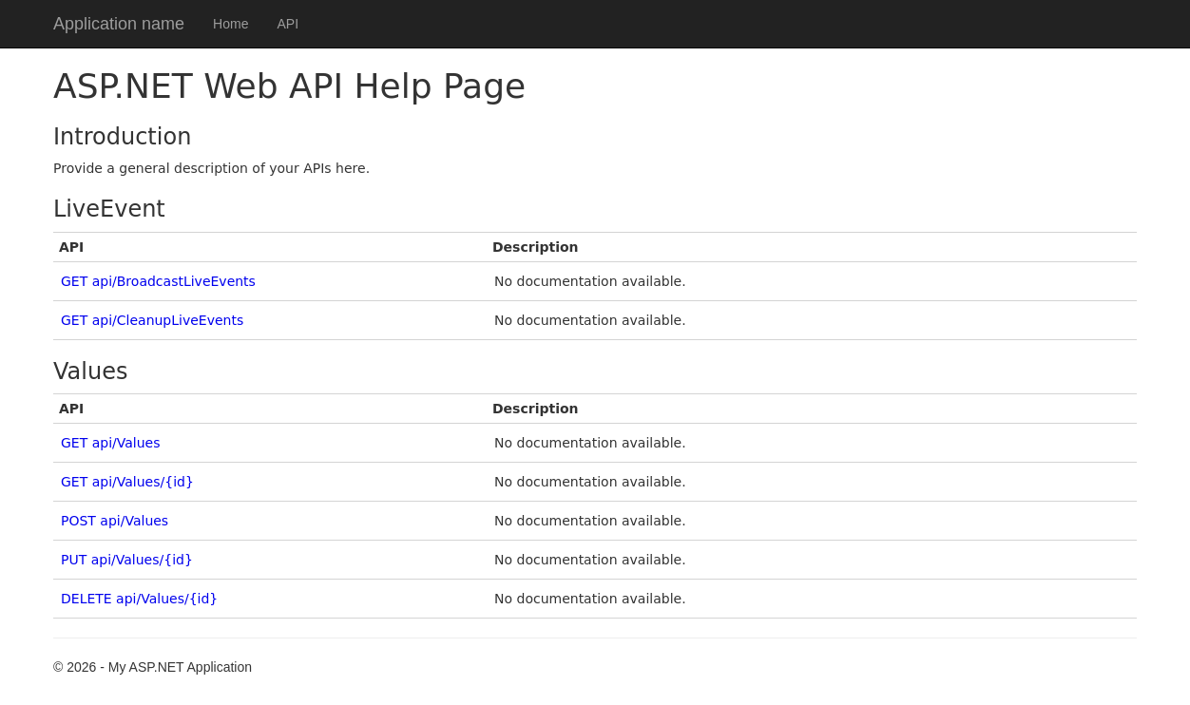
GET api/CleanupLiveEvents (152, 320)
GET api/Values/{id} (127, 481)
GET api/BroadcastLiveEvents (158, 281)
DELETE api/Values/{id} (139, 598)
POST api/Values (114, 520)
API (287, 23)
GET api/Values (111, 442)
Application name (118, 23)
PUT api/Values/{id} (127, 559)
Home (230, 23)
